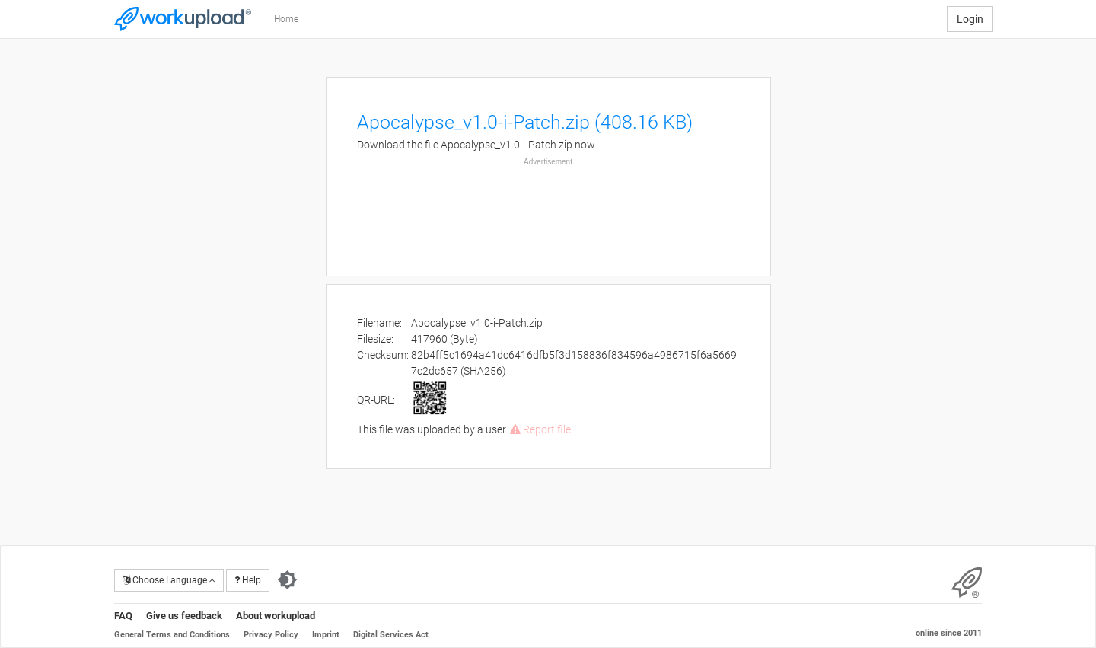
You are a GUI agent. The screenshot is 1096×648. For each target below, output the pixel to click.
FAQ (123, 615)
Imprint (325, 635)
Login (970, 19)
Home (286, 19)
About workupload (275, 615)
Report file (540, 429)
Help (247, 580)
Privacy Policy (271, 635)
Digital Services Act (391, 635)
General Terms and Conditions (172, 635)
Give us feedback (184, 615)
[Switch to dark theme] (287, 580)
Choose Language (169, 580)
